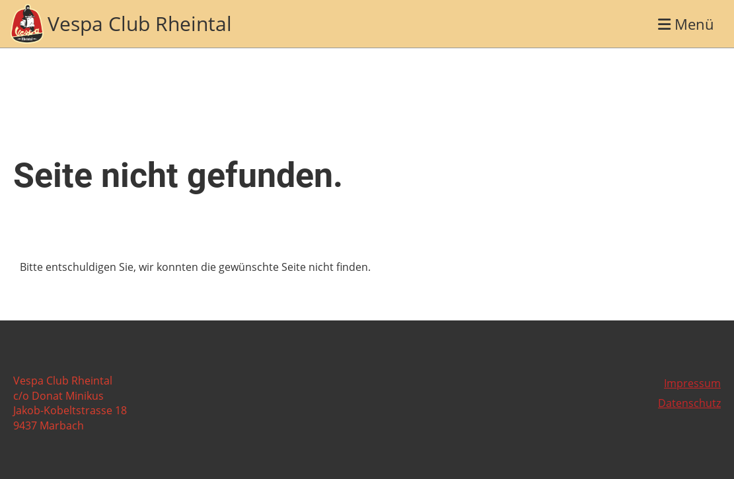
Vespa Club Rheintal (140, 23)
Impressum (692, 383)
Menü (686, 24)
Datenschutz (689, 403)
